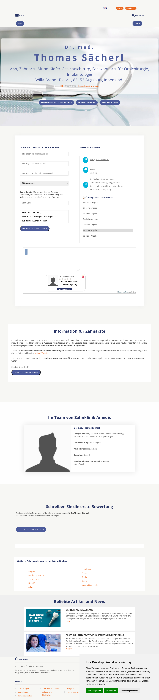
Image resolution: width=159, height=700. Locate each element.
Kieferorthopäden (25, 696)
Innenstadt (95, 186)
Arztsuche (139, 15)
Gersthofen (86, 569)
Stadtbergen (33, 579)
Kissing (85, 581)
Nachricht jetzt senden (34, 231)
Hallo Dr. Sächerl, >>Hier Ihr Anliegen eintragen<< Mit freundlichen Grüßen (44, 218)
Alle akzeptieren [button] (94, 691)
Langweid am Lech (90, 585)
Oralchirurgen (23, 689)
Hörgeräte (71, 689)
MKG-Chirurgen (24, 692)
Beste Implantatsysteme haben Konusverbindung (95, 635)
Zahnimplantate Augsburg (101, 183)
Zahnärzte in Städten (50, 689)
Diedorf (85, 577)
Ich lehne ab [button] (111, 691)
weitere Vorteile (41, 353)
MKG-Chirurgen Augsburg (111, 186)
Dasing (84, 573)
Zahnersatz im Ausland (79, 610)
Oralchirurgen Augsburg (100, 190)
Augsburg (32, 572)
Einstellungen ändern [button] (129, 691)
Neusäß (31, 583)
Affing (30, 587)
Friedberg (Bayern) (36, 575)
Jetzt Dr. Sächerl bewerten (31, 530)
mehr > (69, 621)
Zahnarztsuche (73, 692)
